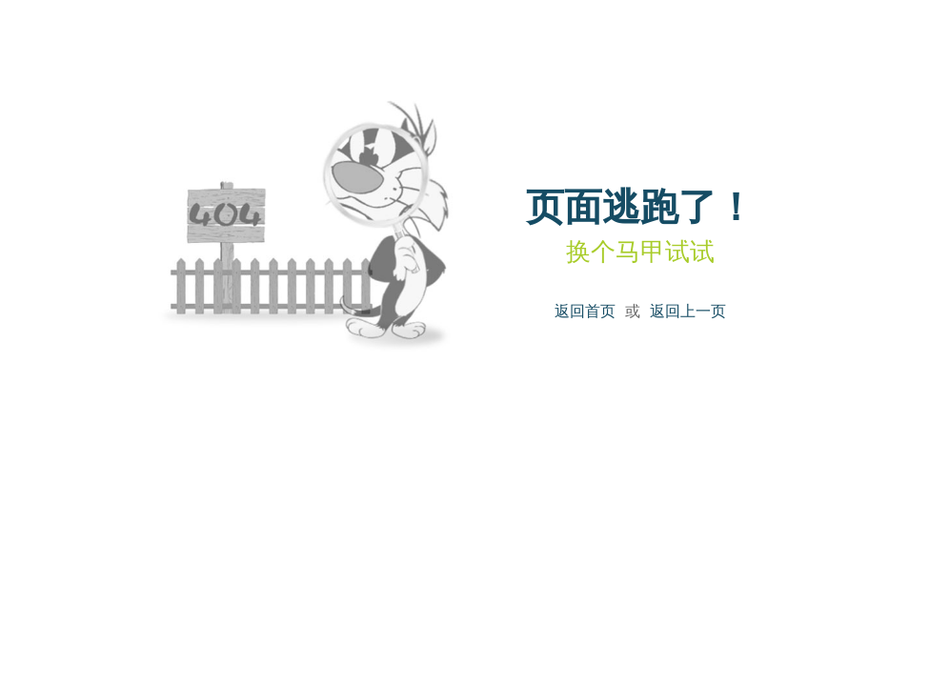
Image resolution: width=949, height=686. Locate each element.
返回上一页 (688, 311)
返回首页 (585, 311)
